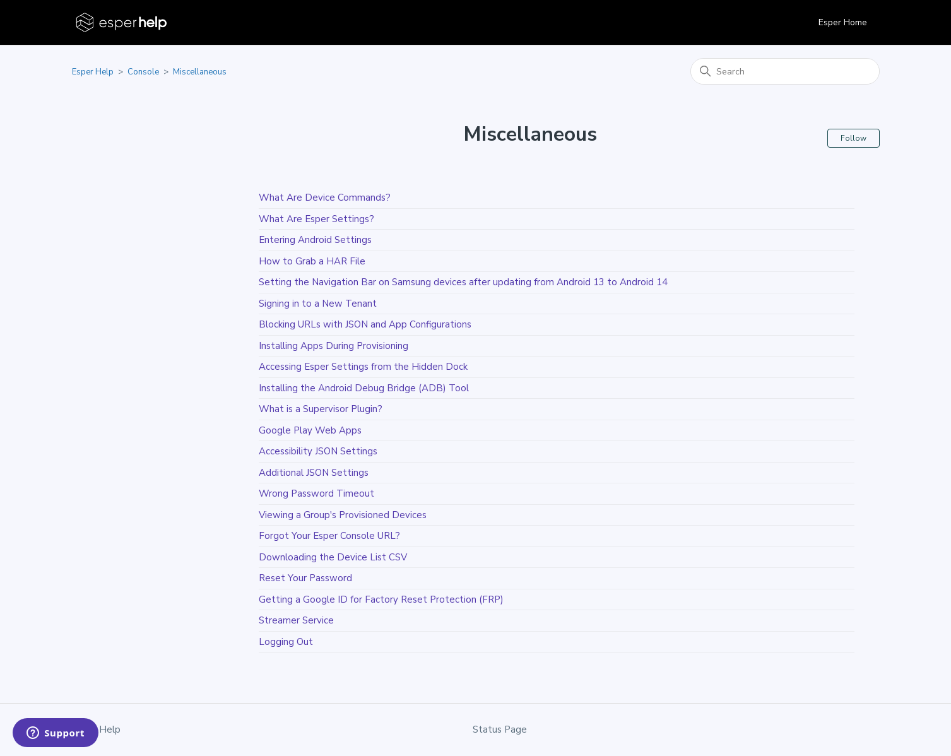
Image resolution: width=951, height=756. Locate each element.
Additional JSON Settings (314, 472)
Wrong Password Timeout (316, 493)
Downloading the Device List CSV (333, 557)
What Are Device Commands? (325, 197)
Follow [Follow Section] (853, 138)
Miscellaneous (200, 72)
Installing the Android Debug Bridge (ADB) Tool (364, 388)
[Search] (785, 71)
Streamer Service (296, 620)
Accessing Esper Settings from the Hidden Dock (363, 366)
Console (143, 72)
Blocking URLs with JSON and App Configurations (365, 324)
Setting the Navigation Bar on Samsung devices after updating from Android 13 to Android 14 (463, 282)
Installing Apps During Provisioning (333, 346)
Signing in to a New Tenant (318, 303)
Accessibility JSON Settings (318, 451)
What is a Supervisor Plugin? (320, 409)
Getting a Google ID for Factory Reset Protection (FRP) (381, 599)
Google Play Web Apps (310, 430)
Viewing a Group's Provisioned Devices (343, 515)
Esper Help (93, 72)
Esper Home (842, 22)
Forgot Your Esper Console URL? (329, 535)
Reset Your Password (305, 578)
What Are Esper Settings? (316, 219)
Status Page (500, 729)
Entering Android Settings (315, 239)
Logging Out (286, 641)
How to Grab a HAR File (312, 261)
